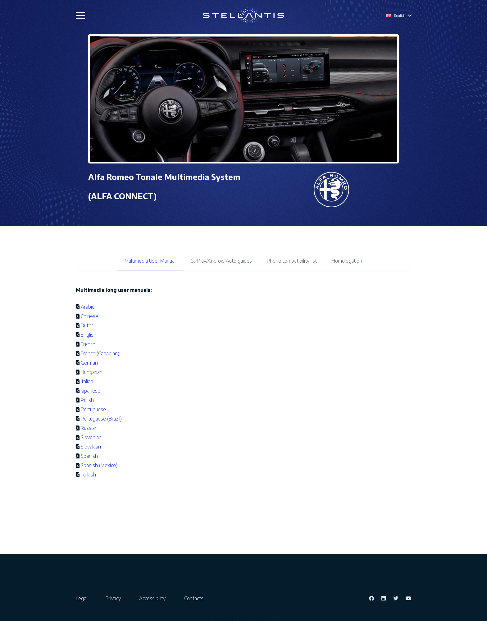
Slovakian (91, 447)
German (89, 363)
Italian (87, 381)
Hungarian (91, 372)
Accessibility (152, 598)
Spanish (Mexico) (99, 465)
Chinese (89, 316)
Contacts (193, 598)
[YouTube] (408, 598)
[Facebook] (371, 598)
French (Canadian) (100, 353)
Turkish (88, 475)
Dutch (87, 325)
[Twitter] (395, 598)
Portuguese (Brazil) (101, 419)
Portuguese (93, 409)
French (88, 344)
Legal (81, 598)
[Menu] (80, 15)
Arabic (87, 307)
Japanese (90, 391)
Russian (89, 428)
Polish (87, 400)
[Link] (243, 15)
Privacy (113, 598)
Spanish (89, 456)
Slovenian (91, 437)
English (88, 335)
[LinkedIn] (383, 598)
